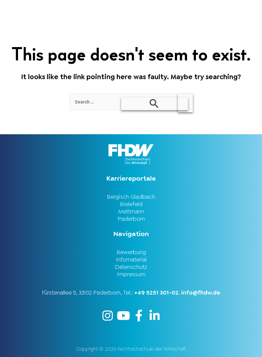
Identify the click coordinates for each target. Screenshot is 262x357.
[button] (197, 8)
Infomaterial (131, 259)
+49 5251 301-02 (156, 292)
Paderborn (131, 218)
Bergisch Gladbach (131, 196)
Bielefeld (131, 204)
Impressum (131, 274)
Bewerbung (131, 252)
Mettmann (131, 211)
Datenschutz (131, 267)
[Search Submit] (154, 104)
